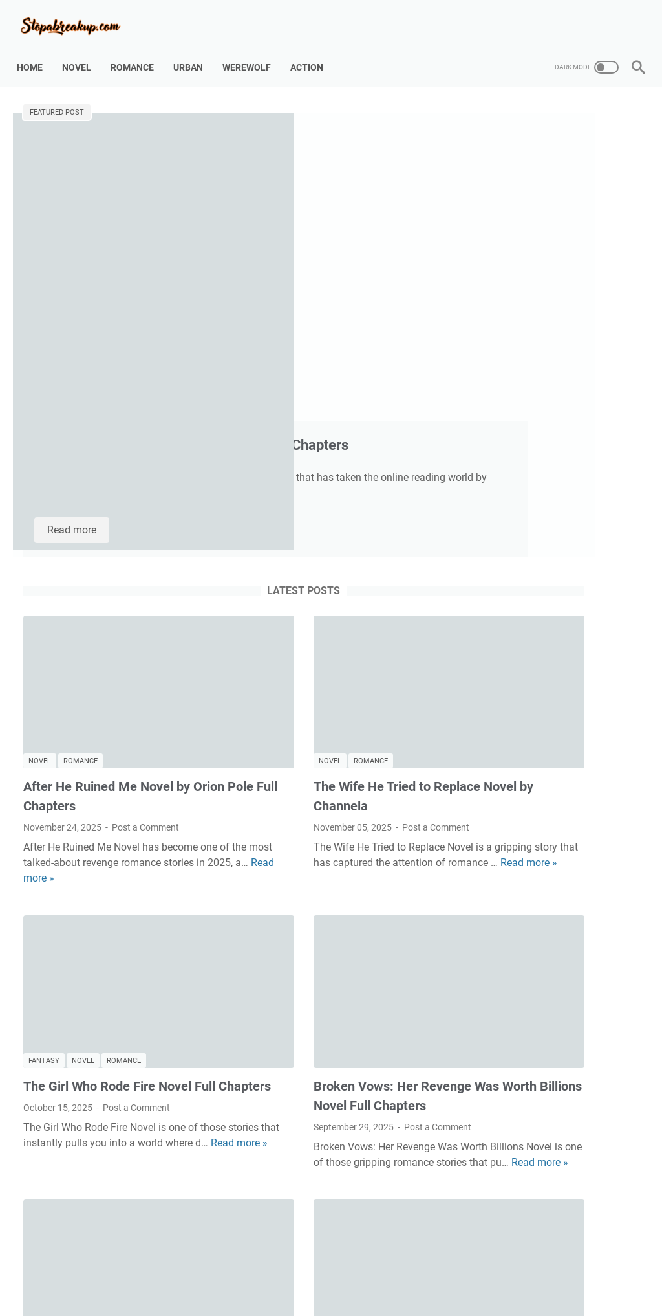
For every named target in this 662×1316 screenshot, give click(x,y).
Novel (83, 51)
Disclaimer (338, 1269)
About (247, 1269)
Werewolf (253, 51)
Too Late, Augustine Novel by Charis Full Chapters (313, 157)
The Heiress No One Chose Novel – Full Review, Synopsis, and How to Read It (119, 1052)
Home (36, 51)
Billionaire (263, 1008)
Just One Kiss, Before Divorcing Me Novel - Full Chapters (548, 222)
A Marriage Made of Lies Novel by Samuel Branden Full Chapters (550, 315)
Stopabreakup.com (349, 1296)
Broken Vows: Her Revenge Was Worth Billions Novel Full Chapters (557, 564)
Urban (194, 51)
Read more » (139, 611)
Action (313, 51)
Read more (282, 300)
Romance (138, 51)
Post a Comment (145, 560)
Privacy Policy (399, 1269)
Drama (309, 1008)
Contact (288, 1269)
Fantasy (43, 751)
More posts (228, 1192)
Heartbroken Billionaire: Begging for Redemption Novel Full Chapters (331, 1052)
